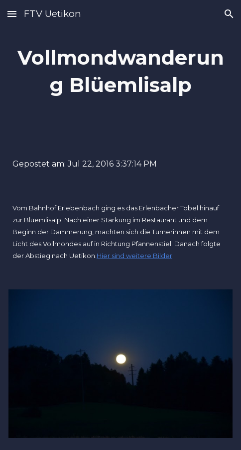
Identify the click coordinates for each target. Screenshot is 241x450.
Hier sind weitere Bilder (134, 256)
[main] (120, 71)
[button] (12, 13)
